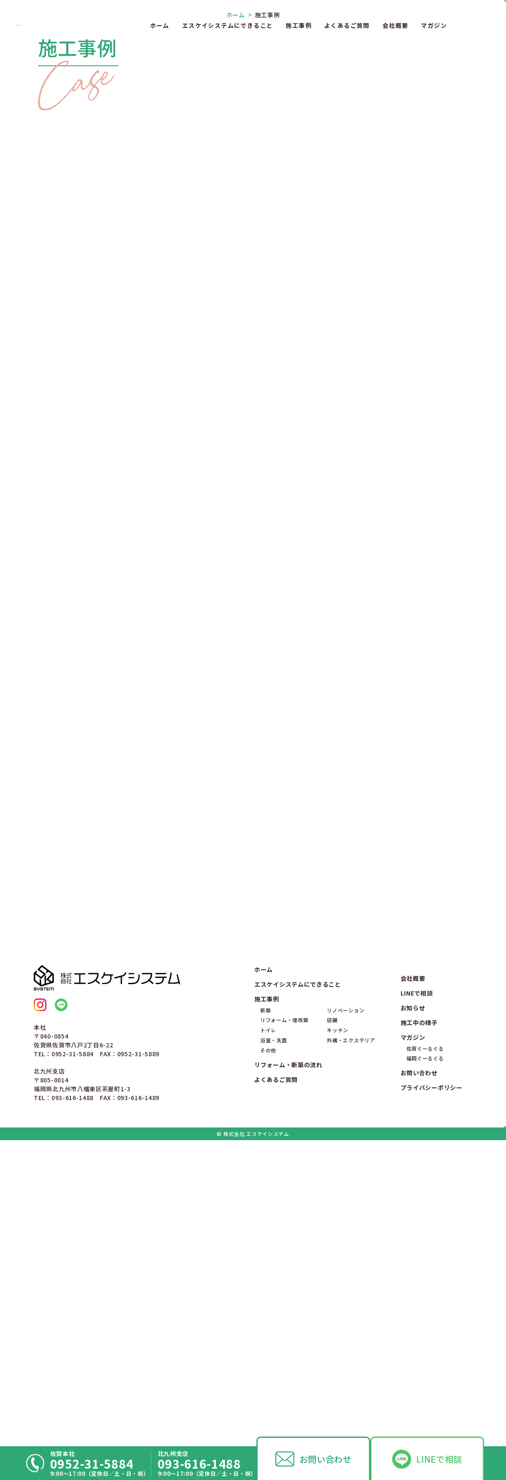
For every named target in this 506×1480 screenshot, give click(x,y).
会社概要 (395, 25)
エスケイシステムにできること (227, 25)
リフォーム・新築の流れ (288, 1362)
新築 (265, 1307)
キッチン (337, 1327)
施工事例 (298, 25)
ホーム (160, 25)
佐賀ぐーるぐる (425, 1345)
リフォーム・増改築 (284, 1317)
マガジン (434, 25)
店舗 (332, 1317)
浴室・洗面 (273, 1337)
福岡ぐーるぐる (425, 1355)
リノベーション (345, 1307)
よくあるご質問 (347, 25)
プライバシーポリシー (432, 1385)
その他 (268, 1347)
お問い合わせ (325, 1459)
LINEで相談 (439, 1459)
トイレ (268, 1327)
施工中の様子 (419, 1320)
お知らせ (413, 1305)
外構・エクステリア (351, 1337)
